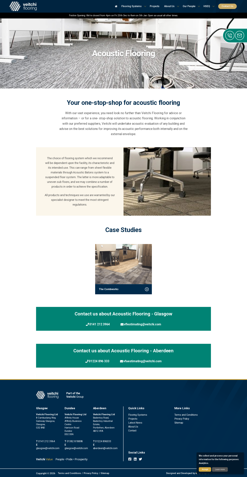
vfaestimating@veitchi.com (142, 361)
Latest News (134, 422)
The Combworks (108, 289)
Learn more (220, 469)
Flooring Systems (137, 414)
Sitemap (178, 422)
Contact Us (228, 6)
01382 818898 (72, 441)
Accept (205, 469)
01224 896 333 (96, 361)
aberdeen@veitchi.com (105, 448)
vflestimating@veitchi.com (142, 324)
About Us (133, 426)
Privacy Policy (181, 418)
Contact (132, 430)
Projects (132, 418)
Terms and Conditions (185, 414)
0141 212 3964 (96, 324)
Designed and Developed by (187, 472)
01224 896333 (100, 444)
